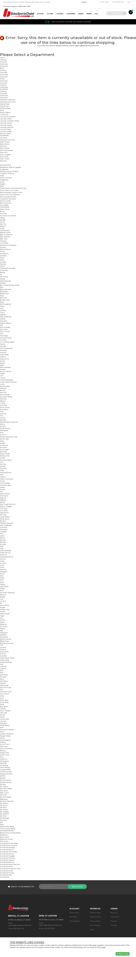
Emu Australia (5, 327)
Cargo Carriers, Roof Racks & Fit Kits (13, 188)
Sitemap (114, 925)
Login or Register (118, 2)
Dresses (3, 247)
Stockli (2, 458)
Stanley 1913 (4, 753)
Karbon (2, 363)
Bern (2, 287)
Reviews (114, 921)
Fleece (2, 266)
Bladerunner (4, 294)
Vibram (2, 487)
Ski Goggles (4, 812)
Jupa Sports (4, 513)
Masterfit (3, 388)
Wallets (2, 184)
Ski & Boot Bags (6, 789)
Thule (2, 470)
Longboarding (5, 770)
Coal (1, 308)
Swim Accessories (6, 150)
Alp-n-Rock (4, 277)
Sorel (2, 565)
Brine (2, 302)
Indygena (3, 723)
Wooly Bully (4, 702)
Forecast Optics (6, 338)
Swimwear (4, 66)
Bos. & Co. (3, 298)
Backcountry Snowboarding (10, 833)
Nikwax (2, 401)
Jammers (3, 146)
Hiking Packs (5, 104)
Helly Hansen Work (7, 658)
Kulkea (2, 374)
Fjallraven (3, 624)
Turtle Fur (3, 555)
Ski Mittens (4, 803)
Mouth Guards (5, 133)
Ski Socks (3, 795)
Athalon (3, 283)
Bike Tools (3, 239)
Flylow (2, 622)
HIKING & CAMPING (7, 100)
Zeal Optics (4, 496)
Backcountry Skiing (7, 826)
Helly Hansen (5, 614)
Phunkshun (4, 409)
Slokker (2, 443)
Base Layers (4, 793)
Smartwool (4, 445)
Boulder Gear (5, 300)
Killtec (2, 365)
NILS (2, 591)
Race (2, 824)
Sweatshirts (4, 254)
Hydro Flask (4, 355)
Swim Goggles (5, 155)
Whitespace (4, 761)
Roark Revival (5, 428)
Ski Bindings (4, 818)
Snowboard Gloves (7, 854)
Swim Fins (3, 152)
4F (1, 275)
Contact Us (115, 917)
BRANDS (89, 14)
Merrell (2, 390)
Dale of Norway (5, 317)
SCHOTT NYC (5, 744)
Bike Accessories (6, 235)
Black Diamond (5, 289)
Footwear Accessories (8, 216)
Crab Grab (3, 713)
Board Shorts (5, 144)
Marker (2, 597)
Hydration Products (7, 174)
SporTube (3, 452)
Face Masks (4, 205)
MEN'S (2, 79)
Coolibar (3, 310)
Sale (96, 14)
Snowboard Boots (6, 850)
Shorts (2, 251)
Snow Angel (4, 449)
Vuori (2, 698)
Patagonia (4, 633)
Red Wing (3, 681)
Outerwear (4, 64)
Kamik (2, 361)
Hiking (2, 218)
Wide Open (4, 700)
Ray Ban (3, 420)
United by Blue (5, 485)
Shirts (2, 260)
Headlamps (4, 180)
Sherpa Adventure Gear (8, 437)
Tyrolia (2, 481)
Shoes (2, 222)
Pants (2, 258)
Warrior (2, 489)
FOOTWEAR (59, 14)
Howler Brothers (6, 662)
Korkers (3, 369)
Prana (2, 578)
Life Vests (3, 138)
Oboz (2, 732)
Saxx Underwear (6, 525)
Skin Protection (5, 203)
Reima (2, 424)
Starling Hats (4, 456)
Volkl (1, 546)
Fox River (3, 340)
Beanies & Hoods (6, 839)
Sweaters (3, 256)
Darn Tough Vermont (8, 504)
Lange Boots (5, 517)
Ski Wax (3, 784)
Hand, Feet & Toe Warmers (10, 195)
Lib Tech (3, 601)
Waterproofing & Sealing (9, 171)
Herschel (3, 350)
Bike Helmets (5, 237)
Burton (2, 538)
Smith (2, 567)
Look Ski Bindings (6, 380)
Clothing (3, 60)
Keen (2, 727)
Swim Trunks (4, 159)
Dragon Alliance (5, 323)
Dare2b (2, 319)
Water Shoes (4, 142)
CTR (1, 645)
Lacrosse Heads (6, 125)
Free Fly (3, 654)
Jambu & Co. (4, 359)
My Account (74, 913)
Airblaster (3, 635)
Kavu (2, 671)
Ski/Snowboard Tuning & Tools (11, 192)
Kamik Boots (4, 725)
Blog (92, 929)
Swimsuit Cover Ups (7, 140)
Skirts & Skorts (5, 249)
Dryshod (3, 650)
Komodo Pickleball (7, 730)
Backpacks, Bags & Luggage (10, 167)
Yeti (1, 492)
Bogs (2, 296)
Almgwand (4, 637)
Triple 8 (2, 477)
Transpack (3, 529)
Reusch (3, 426)
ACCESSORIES (71, 14)
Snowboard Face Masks (8, 852)
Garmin (2, 344)
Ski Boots (3, 820)
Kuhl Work (4, 675)
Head (2, 616)
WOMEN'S (4, 89)
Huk (1, 664)
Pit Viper (3, 677)
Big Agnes (4, 706)
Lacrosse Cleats (5, 119)
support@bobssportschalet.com (20, 925)
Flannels (3, 264)
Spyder (2, 607)
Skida (2, 441)
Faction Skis (4, 719)
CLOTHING (50, 14)
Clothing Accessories (7, 268)
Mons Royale (5, 395)
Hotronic (3, 353)
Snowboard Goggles (7, 856)
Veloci (2, 696)
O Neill (2, 403)
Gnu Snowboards (6, 348)
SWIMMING (4, 136)
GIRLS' (2, 58)
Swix (1, 462)
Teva (1, 757)
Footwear (3, 62)
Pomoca (3, 414)
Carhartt (3, 709)
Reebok (3, 683)
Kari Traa (3, 515)
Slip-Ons (3, 224)
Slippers (3, 226)
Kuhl (1, 673)
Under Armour (5, 553)
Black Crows (4, 641)
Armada (3, 544)
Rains (2, 679)
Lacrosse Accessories (8, 117)
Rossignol (3, 572)
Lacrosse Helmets (6, 127)
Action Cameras (6, 178)
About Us (114, 913)
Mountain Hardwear (7, 593)
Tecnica (2, 559)
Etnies (2, 717)
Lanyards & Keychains (8, 199)
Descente (3, 321)
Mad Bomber (5, 386)
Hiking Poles (4, 106)
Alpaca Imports (5, 639)
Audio (2, 176)
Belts (2, 186)
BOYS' (2, 68)
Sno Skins (3, 447)
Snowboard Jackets (7, 860)
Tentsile (3, 466)
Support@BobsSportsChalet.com (86, 46)
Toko (1, 475)
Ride (1, 576)
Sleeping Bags (5, 108)
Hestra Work (4, 660)
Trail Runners (4, 230)
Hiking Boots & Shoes (8, 102)
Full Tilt (2, 620)
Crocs (2, 313)
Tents (2, 110)
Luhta (2, 384)
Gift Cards (104, 2)
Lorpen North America (8, 382)
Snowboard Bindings (7, 848)
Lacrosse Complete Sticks (9, 121)
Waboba (3, 500)
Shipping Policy (95, 917)
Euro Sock (3, 329)
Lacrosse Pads (5, 129)
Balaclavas (4, 799)
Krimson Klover (5, 372)
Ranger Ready (5, 736)
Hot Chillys (4, 511)
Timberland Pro (5, 473)
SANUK (2, 742)
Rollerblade (4, 430)
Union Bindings (5, 551)
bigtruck (3, 498)
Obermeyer (4, 586)
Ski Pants (3, 808)
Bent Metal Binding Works (9, 285)
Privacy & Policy (95, 947)
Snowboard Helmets (7, 858)
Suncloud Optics (6, 460)
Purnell (2, 418)
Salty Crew (4, 746)
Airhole (2, 502)
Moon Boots (4, 519)
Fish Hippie (4, 336)
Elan (1, 325)
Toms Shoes (4, 694)
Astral (2, 704)
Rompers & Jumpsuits (8, 245)
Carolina (3, 647)
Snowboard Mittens (7, 862)
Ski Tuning (4, 786)
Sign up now (77, 886)
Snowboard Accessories (8, 845)
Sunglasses (4, 169)
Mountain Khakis (6, 397)
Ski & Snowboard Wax (8, 197)
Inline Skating (5, 767)
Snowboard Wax (6, 875)
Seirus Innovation (6, 749)
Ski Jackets (4, 810)
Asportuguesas (5, 281)
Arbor (2, 582)
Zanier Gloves (5, 494)
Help (129, 2)
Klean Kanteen (5, 367)
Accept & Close (122, 954)
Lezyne (2, 378)
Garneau (3, 346)
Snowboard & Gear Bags (9, 843)
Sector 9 (3, 435)
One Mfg (3, 405)
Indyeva (3, 357)
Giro (1, 618)
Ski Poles (3, 816)
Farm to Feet (5, 331)
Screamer (3, 527)
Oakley (2, 588)
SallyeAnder (4, 685)
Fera (1, 334)
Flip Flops (3, 214)
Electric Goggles (6, 506)
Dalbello (3, 315)
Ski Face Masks (5, 797)
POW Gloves (4, 407)
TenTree (3, 464)
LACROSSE (4, 115)
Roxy (2, 433)
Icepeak (3, 668)
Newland (3, 399)
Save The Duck (5, 687)
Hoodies (3, 262)
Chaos (2, 306)
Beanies (3, 778)
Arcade (2, 279)
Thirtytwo (3, 468)
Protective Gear (6, 772)
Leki (1, 376)
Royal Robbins (5, 740)
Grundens (3, 656)
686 (1, 631)
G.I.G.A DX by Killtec (7, 342)
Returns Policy (95, 913)
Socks (2, 182)
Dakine (2, 628)
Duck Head (4, 652)
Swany (2, 561)
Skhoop (3, 751)
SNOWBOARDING (7, 831)
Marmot (3, 595)
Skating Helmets (6, 774)
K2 (1, 603)
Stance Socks (5, 454)
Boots (2, 211)
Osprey (2, 584)
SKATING (3, 763)
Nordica (3, 521)
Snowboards (4, 877)
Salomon (3, 569)
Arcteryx (3, 563)
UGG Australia (5, 483)
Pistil (1, 412)
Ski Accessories (5, 780)
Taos (1, 690)
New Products (95, 925)
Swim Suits (4, 157)
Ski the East (4, 439)
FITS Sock (3, 508)
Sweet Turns (4, 755)
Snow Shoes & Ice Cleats (9, 190)
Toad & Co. (4, 759)
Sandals (3, 220)
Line (1, 599)
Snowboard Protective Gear (10, 869)
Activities (40, 14)
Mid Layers (4, 791)
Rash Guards (4, 148)
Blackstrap (4, 291)
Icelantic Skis (4, 610)
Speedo (3, 540)
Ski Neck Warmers (7, 801)
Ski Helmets (4, 814)
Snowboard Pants (6, 866)
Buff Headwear (5, 304)
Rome (2, 574)
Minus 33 (3, 393)
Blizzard (3, 542)
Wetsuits (3, 161)
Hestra (2, 612)
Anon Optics (4, 605)
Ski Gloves (3, 805)
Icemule (3, 721)
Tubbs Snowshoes (6, 479)
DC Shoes (3, 626)
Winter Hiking (5, 112)
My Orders (73, 917)
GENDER (80, 14)
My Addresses (75, 921)
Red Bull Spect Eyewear (9, 422)
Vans (1, 548)
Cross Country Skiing (7, 829)
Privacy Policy (95, 921)
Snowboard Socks (6, 871)
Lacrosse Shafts (6, 131)
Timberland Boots (6, 557)
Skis (1, 822)
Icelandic (3, 666)
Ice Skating (4, 765)
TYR (1, 534)
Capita (2, 536)
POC (1, 580)
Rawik (2, 738)
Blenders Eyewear (6, 643)
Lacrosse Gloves (6, 123)
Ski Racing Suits (6, 782)
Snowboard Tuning (7, 873)
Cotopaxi (3, 532)
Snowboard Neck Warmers (10, 864)
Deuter (2, 715)
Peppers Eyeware (6, 523)
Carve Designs (5, 711)
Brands (2, 273)
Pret (1, 416)
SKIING (2, 776)
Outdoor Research (7, 734)
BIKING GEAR (5, 232)
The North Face (5, 692)
